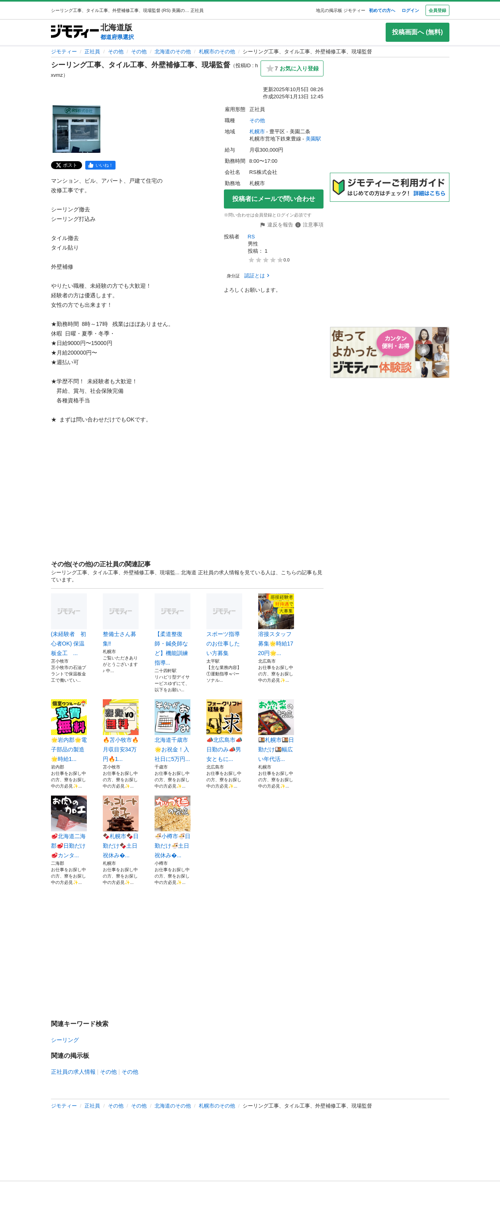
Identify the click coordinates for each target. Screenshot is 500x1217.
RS (251, 237)
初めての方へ (382, 10)
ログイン (410, 10)
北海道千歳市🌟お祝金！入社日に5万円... (172, 730)
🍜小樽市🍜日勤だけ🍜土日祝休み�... (172, 827)
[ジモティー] (75, 32)
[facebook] (100, 165)
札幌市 (257, 132)
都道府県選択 (117, 37)
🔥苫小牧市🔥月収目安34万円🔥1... (121, 730)
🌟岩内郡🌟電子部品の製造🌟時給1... (69, 730)
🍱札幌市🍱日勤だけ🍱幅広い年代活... (276, 730)
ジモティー (64, 52)
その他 (116, 52)
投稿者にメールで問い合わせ (273, 198)
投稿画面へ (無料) (417, 32)
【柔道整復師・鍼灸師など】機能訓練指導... (172, 629)
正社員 (92, 52)
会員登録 (437, 10)
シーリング (65, 1040)
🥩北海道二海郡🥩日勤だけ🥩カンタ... (69, 827)
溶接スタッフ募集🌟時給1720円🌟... (276, 624)
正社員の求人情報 (73, 1072)
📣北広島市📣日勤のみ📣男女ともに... (224, 730)
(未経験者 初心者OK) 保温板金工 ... (69, 624)
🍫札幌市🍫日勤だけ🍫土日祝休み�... (121, 827)
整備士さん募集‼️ (121, 620)
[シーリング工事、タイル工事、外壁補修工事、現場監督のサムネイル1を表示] (76, 128)
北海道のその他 (173, 52)
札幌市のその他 (217, 52)
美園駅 (313, 139)
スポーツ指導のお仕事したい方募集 (224, 624)
